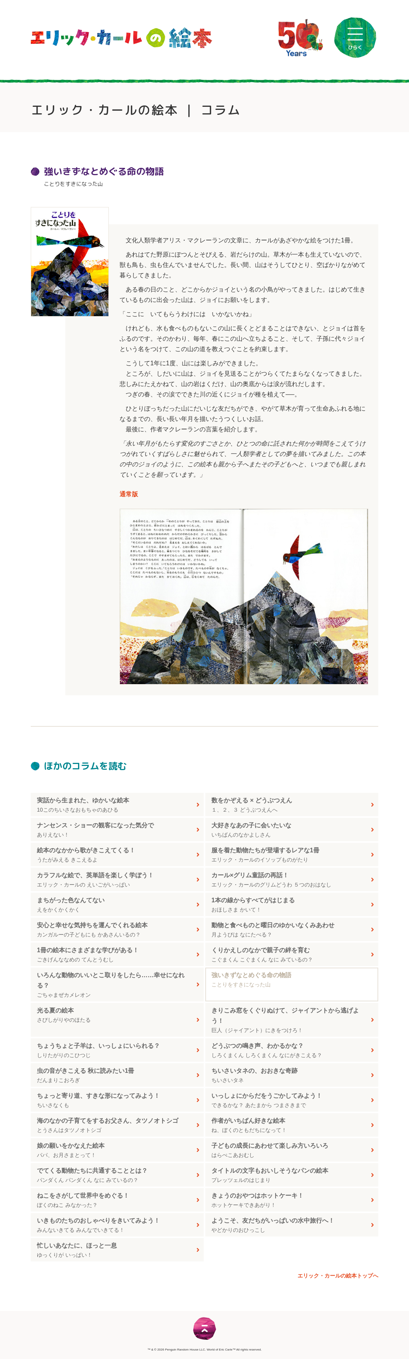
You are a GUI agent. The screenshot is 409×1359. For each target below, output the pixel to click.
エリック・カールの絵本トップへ (338, 1276)
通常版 (129, 494)
